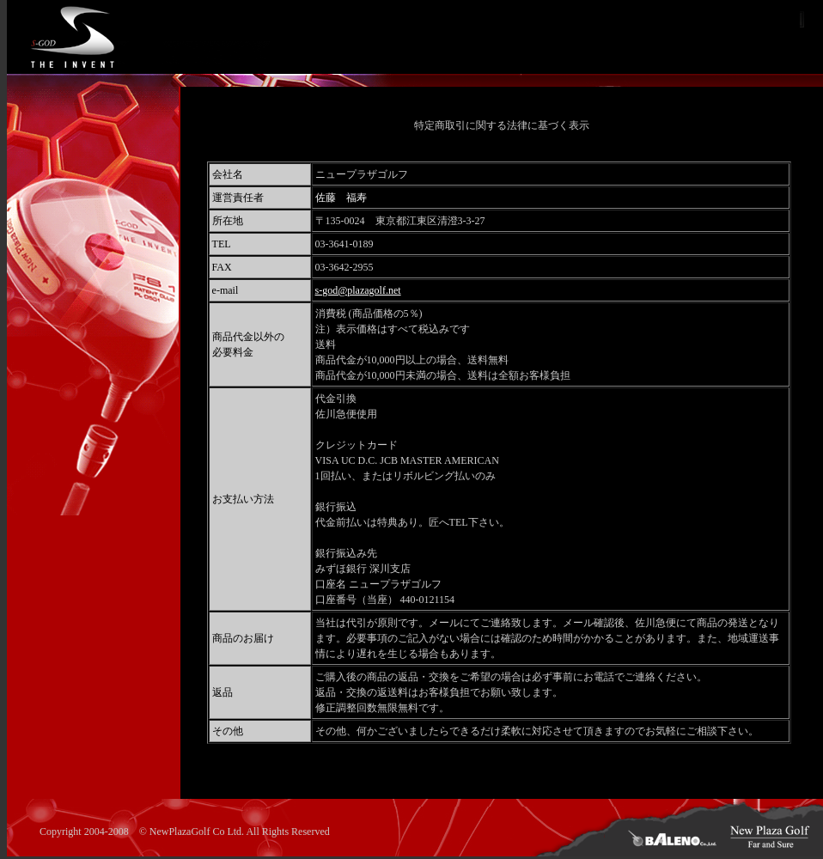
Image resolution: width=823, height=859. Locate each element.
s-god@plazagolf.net (358, 290)
